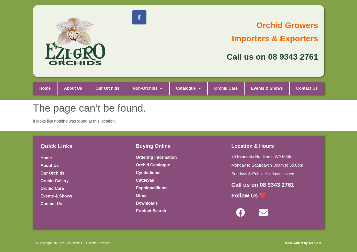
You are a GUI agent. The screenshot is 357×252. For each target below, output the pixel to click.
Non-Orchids (148, 88)
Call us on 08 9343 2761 (262, 185)
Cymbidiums (148, 172)
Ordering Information (156, 157)
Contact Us (307, 88)
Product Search (151, 211)
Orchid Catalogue (153, 165)
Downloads (147, 203)
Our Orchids (107, 88)
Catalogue (188, 88)
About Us (73, 88)
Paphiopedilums (152, 188)
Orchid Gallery (55, 181)
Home (45, 88)
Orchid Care (226, 88)
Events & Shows (267, 88)
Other (141, 195)
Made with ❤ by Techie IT (303, 243)
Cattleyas (145, 180)
